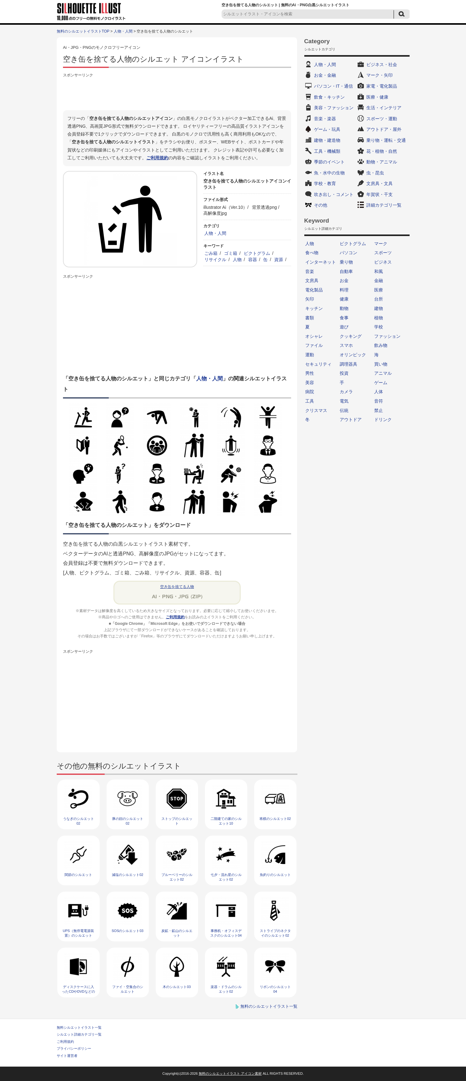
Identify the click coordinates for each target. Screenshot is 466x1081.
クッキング (351, 336)
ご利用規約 (157, 157)
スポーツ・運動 (381, 118)
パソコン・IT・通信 (333, 86)
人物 (237, 259)
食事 (344, 317)
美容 (309, 382)
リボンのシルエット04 (275, 989)
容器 (252, 259)
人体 (378, 391)
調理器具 (348, 364)
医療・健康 (377, 97)
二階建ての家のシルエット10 (226, 821)
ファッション (387, 336)
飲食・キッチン (329, 97)
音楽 (309, 271)
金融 (378, 280)
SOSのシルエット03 (127, 931)
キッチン (314, 308)
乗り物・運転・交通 (386, 140)
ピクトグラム (257, 253)
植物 (378, 317)
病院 (309, 391)
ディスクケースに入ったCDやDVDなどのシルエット (78, 991)
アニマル (383, 373)
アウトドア (351, 419)
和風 (378, 271)
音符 (378, 401)
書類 (309, 317)
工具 (309, 401)
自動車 (346, 271)
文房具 (311, 280)
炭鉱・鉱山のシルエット (176, 933)
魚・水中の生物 (329, 172)
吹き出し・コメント (333, 194)
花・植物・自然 (381, 151)
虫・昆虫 (375, 172)
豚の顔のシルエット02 (127, 821)
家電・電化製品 (381, 86)
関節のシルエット (78, 875)
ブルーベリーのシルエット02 (176, 877)
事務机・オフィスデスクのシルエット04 (226, 933)
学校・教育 (325, 183)
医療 (378, 289)
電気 (344, 401)
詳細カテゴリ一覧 (383, 205)
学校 (378, 326)
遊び (344, 326)
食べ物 (311, 252)
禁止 (378, 410)
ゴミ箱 (230, 253)
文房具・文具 (379, 183)
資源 (278, 259)
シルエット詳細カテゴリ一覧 (79, 1034)
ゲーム (380, 382)
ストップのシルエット (176, 821)
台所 (378, 298)
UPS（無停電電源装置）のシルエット (78, 933)
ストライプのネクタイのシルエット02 (275, 933)
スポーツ (383, 252)
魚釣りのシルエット (275, 875)
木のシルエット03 (177, 987)
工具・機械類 (327, 151)
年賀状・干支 (379, 194)
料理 (344, 289)
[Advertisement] (177, 93)
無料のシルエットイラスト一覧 (268, 1006)
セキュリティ (318, 364)
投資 (344, 373)
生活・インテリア (383, 107)
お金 (344, 280)
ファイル (314, 345)
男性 (309, 373)
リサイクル (215, 259)
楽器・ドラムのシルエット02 (226, 989)
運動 (309, 354)
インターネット (320, 262)
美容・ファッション (333, 107)
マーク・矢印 (379, 75)
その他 (320, 205)
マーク (380, 243)
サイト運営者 (67, 1056)
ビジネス (383, 262)
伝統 (344, 410)
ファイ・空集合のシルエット (127, 989)
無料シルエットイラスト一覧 (79, 1027)
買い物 (380, 364)
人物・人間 (123, 31)
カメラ (346, 391)
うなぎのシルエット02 (78, 821)
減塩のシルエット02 (127, 875)
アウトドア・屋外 (383, 129)
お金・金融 (325, 75)
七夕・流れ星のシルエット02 (226, 877)
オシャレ (314, 336)
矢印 (309, 298)
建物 (378, 308)
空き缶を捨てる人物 (177, 586)
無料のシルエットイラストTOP (83, 31)
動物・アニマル (381, 161)
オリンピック (353, 354)
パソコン (348, 252)
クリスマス (316, 410)
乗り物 (346, 262)
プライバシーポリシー (74, 1048)
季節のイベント (329, 161)
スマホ (346, 345)
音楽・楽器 (325, 118)
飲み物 (380, 345)
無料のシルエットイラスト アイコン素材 (230, 1073)
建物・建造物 (327, 140)
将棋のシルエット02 (275, 819)
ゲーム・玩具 (327, 129)
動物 (344, 308)
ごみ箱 (210, 253)
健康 (344, 298)
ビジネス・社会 (381, 64)
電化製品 (314, 289)
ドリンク (383, 419)
